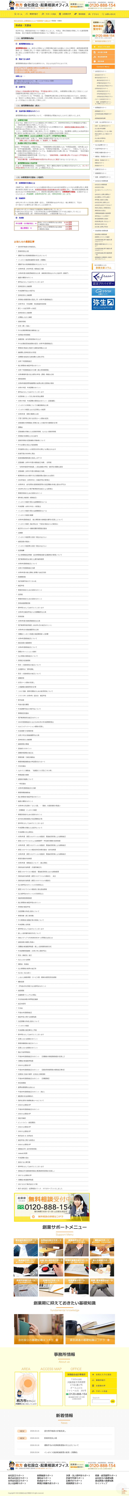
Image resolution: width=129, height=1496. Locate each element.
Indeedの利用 (22, 1153)
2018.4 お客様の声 (24, 1114)
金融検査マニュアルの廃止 (27, 995)
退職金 (20, 427)
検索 (112, 1401)
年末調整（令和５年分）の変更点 (29, 506)
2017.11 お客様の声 (25, 1175)
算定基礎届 (22, 1083)
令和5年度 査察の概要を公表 (28, 414)
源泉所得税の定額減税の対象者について (31, 440)
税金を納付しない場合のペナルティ (103, 134)
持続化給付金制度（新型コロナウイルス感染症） (34, 880)
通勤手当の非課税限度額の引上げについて (32, 255)
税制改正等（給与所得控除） (28, 1149)
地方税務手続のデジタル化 (27, 581)
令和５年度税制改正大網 (26, 568)
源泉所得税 (22, 321)
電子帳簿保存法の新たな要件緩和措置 (31, 559)
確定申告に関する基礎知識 (27, 1017)
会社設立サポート (101, 71)
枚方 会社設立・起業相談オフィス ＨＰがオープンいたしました (40, 1188)
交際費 (20, 533)
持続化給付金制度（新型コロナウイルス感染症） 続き (37, 876)
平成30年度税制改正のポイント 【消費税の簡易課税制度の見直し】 (41, 1056)
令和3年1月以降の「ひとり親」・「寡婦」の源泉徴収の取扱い (39, 805)
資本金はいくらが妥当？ (102, 216)
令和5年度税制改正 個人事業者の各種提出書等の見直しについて (40, 519)
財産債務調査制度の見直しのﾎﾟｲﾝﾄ (30, 458)
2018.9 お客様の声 (24, 1065)
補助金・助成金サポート (103, 156)
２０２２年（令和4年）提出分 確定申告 (32, 695)
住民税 (20, 594)
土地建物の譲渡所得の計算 (27, 687)
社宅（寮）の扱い (24, 326)
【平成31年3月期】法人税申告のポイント (32, 986)
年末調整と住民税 (24, 924)
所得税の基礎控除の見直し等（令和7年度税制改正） (36, 299)
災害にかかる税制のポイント (28, 1039)
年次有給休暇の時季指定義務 (28, 999)
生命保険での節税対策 (25, 731)
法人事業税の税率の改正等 (27, 968)
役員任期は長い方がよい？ (103, 221)
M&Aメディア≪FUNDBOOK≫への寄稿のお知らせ (35, 938)
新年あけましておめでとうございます (31, 282)
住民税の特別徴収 (24, 335)
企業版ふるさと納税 (25, 317)
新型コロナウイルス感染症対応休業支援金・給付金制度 (37, 849)
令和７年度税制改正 (25, 361)
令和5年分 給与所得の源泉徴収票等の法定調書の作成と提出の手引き (42, 484)
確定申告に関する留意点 (26, 1140)
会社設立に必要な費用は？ (103, 194)
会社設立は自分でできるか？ (103, 205)
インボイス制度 (23, 1026)
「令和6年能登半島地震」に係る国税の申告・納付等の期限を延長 (40, 467)
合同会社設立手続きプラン (105, 96)
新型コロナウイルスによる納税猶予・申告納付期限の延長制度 (39, 841)
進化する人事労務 (24, 1162)
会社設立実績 (92, 2)
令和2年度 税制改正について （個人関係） (33, 863)
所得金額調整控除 (24, 603)
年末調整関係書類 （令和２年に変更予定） (32, 951)
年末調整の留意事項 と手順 (27, 1030)
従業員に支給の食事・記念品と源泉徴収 (31, 1074)
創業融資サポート (101, 107)
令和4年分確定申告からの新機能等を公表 (32, 612)
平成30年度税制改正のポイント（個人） (32, 1092)
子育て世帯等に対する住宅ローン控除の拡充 (33, 418)
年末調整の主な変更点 (25, 832)
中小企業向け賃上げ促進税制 (28, 445)
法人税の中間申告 (100, 138)
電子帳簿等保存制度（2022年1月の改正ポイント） (35, 625)
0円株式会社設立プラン (104, 83)
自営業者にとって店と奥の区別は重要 (31, 396)
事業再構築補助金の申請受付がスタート (31, 761)
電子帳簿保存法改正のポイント (28, 717)
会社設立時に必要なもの (102, 202)
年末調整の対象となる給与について (30, 827)
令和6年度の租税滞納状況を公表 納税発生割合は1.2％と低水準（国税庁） (43, 273)
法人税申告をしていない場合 (103, 131)
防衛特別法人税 (23, 251)
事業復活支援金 (23, 713)
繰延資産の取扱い (24, 541)
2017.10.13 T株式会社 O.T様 (27, 1184)
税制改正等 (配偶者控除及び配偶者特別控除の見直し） (36, 1171)
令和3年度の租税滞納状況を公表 (29, 621)
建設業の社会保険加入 (25, 1096)
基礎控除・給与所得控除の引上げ (29, 339)
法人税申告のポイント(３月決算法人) (30, 885)
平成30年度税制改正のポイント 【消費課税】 (34, 1078)
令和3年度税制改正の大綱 (27, 788)
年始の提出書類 (23, 704)
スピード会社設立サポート (103, 99)
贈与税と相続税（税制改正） (28, 497)
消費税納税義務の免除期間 (103, 213)
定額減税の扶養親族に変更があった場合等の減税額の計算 (37, 423)
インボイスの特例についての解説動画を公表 (33, 405)
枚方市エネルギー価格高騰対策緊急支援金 (32, 528)
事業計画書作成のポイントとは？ (103, 245)
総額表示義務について (25, 779)
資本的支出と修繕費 (25, 286)
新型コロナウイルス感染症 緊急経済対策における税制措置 (38, 871)
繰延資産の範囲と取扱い (26, 942)
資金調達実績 (102, 2)
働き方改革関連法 (24, 1052)
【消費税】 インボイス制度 (27, 810)
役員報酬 (21, 550)
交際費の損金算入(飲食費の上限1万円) (31, 357)
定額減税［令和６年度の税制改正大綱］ (31, 471)
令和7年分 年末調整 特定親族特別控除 (32, 304)
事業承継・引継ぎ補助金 (26, 757)
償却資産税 (22, 379)
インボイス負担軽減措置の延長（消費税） (32, 260)
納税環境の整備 (23, 744)
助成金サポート (99, 165)
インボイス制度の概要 (25, 515)
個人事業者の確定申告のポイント (29, 365)
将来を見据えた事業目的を (103, 208)
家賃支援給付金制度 (25, 858)
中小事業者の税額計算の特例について (31, 920)
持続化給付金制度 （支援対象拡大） (30, 867)
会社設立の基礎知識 (101, 181)
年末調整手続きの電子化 (26, 291)
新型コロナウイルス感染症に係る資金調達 (32, 889)
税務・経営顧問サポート (103, 177)
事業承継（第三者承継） (26, 916)
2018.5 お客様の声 (24, 1105)
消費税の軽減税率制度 (25, 1061)
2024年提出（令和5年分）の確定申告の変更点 (34, 480)
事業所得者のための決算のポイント (30, 493)
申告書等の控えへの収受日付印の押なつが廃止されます (37, 449)
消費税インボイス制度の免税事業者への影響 (33, 634)
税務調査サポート (101, 173)
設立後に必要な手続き (101, 226)
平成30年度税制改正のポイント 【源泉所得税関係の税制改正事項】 (41, 1070)
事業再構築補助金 (24, 792)
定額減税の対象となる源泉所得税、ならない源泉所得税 (37, 431)
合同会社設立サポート (101, 88)
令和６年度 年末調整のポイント (29, 387)
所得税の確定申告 (24, 907)
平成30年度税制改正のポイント (29, 1109)
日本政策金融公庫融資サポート (103, 114)
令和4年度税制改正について (27, 638)
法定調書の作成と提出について (28, 911)
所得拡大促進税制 (24, 660)
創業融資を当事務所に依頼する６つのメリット (103, 258)
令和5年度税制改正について (27, 563)
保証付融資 (22, 1118)
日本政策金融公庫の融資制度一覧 (103, 253)
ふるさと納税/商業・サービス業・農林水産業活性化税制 (37, 977)
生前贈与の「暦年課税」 (26, 669)
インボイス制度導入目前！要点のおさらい (32, 537)
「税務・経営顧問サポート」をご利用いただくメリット (103, 102)
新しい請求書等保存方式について (29, 933)
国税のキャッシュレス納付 (27, 651)
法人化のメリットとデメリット (103, 190)
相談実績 (110, 2)
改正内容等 (22, 1004)
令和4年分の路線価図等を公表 (28, 629)
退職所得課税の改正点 (25, 753)
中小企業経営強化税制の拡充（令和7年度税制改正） (36, 343)
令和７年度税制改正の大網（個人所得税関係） (34, 370)
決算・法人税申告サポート (103, 122)
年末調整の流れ (23, 1158)
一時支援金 (22, 783)
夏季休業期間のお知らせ (26, 1087)
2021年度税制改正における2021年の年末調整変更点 (36, 722)
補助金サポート (99, 163)
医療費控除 (22, 577)
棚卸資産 (21, 982)
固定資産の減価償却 (25, 643)
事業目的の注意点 (100, 210)
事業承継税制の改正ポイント (28, 1043)
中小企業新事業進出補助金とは (28, 330)
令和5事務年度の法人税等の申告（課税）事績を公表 (36, 374)
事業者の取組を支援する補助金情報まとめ (32, 348)
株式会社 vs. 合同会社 (25, 1136)
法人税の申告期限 (100, 128)
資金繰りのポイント (25, 748)
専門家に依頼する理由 (101, 200)
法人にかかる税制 (24, 960)
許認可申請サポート (101, 149)
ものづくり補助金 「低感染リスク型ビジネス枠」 (35, 770)
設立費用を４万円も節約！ (103, 197)
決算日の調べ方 (99, 141)
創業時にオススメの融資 (102, 237)
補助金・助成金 (23, 964)
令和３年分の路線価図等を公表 (28, 735)
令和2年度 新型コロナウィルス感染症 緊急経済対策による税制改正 (42, 836)
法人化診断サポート (101, 145)
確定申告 (21, 585)
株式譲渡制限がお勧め (101, 218)
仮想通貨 (21, 990)
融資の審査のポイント (25, 277)
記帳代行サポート (101, 169)
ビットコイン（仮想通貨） (27, 1122)
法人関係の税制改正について (28, 656)
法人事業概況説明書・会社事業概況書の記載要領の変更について (40, 555)
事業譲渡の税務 (23, 775)
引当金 (20, 1008)
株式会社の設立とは (101, 224)
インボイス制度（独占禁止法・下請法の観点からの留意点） (38, 524)
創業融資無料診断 (100, 118)
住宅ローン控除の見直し (26, 682)
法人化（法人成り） (25, 973)
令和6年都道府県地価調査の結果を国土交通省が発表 (36, 383)
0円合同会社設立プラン (104, 94)
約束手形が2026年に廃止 (26, 453)
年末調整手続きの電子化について (29, 709)
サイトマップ (101, 1483)
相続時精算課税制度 (25, 898)
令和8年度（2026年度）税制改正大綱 (31, 269)
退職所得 (21, 678)
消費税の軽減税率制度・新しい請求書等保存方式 (34, 946)
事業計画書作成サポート (103, 152)
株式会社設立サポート (101, 77)
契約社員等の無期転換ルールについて (31, 1100)
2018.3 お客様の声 (24, 1127)
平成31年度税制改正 (25, 1012)
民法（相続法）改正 (25, 955)
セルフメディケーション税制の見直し (31, 726)
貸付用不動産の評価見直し (27, 247)
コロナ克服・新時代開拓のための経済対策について (35, 691)
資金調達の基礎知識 (101, 230)
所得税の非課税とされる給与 (28, 436)
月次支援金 (22, 766)
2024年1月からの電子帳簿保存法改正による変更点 (35, 489)
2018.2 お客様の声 (24, 1144)
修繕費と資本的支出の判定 (27, 352)
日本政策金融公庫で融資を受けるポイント (103, 249)
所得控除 (21, 616)
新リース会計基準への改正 (27, 308)
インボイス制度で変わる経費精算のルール (32, 502)
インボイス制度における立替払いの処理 (31, 409)
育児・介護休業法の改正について (29, 665)
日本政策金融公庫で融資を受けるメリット (103, 240)
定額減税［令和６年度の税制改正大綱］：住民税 (34, 462)
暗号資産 (21, 700)
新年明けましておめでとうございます (31, 607)
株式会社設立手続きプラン (105, 86)
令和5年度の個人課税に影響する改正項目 (32, 572)
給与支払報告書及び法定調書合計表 (30, 819)
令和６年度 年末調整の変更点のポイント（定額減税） (37, 401)
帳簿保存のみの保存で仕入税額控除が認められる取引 (36, 475)
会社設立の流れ (99, 187)
